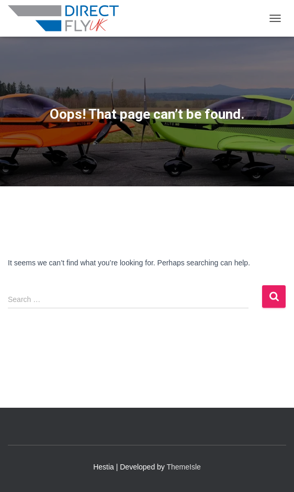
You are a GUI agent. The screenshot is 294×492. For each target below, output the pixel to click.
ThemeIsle (184, 467)
